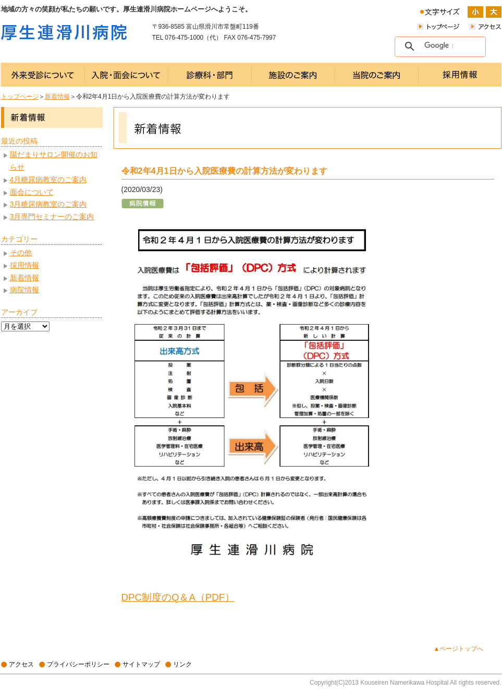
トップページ (20, 96)
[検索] (438, 46)
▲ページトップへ (459, 648)
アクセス (21, 664)
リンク (182, 664)
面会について (32, 192)
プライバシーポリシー (78, 664)
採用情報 (24, 265)
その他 (21, 252)
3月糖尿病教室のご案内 (48, 204)
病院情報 (24, 289)
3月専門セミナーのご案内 (52, 216)
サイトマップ (141, 664)
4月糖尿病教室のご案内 (48, 179)
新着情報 (57, 96)
